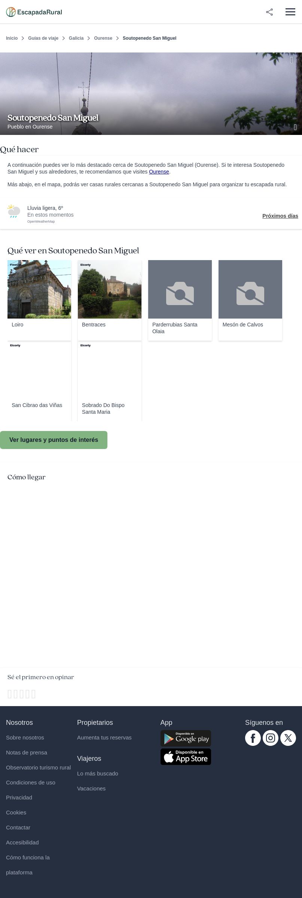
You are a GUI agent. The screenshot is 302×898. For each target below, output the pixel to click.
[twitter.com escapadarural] (288, 744)
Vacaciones (91, 788)
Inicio (12, 38)
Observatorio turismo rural (38, 767)
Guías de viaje (43, 38)
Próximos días (280, 216)
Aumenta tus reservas (104, 737)
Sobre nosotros (25, 737)
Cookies (16, 812)
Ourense (103, 38)
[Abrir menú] (290, 12)
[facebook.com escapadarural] (253, 744)
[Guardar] (294, 58)
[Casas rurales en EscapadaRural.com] (34, 12)
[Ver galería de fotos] (296, 126)
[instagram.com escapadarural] (270, 744)
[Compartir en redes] (269, 12)
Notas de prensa (26, 752)
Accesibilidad (22, 842)
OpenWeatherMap (41, 221)
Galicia (76, 38)
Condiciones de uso (30, 782)
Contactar (18, 827)
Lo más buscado (97, 773)
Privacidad (19, 797)
